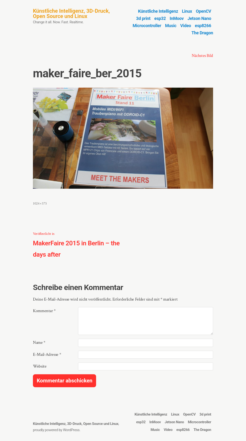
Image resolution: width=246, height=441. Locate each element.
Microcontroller (147, 25)
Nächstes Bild (202, 55)
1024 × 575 (40, 203)
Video (185, 25)
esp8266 (203, 25)
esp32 (160, 18)
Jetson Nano (199, 18)
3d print (143, 18)
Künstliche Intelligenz (158, 11)
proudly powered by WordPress (56, 430)
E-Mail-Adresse (47, 354)
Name (39, 342)
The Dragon (202, 32)
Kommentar (44, 311)
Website (39, 366)
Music (170, 25)
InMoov (177, 18)
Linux (187, 11)
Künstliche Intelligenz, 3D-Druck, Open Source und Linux (71, 13)
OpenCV (203, 11)
